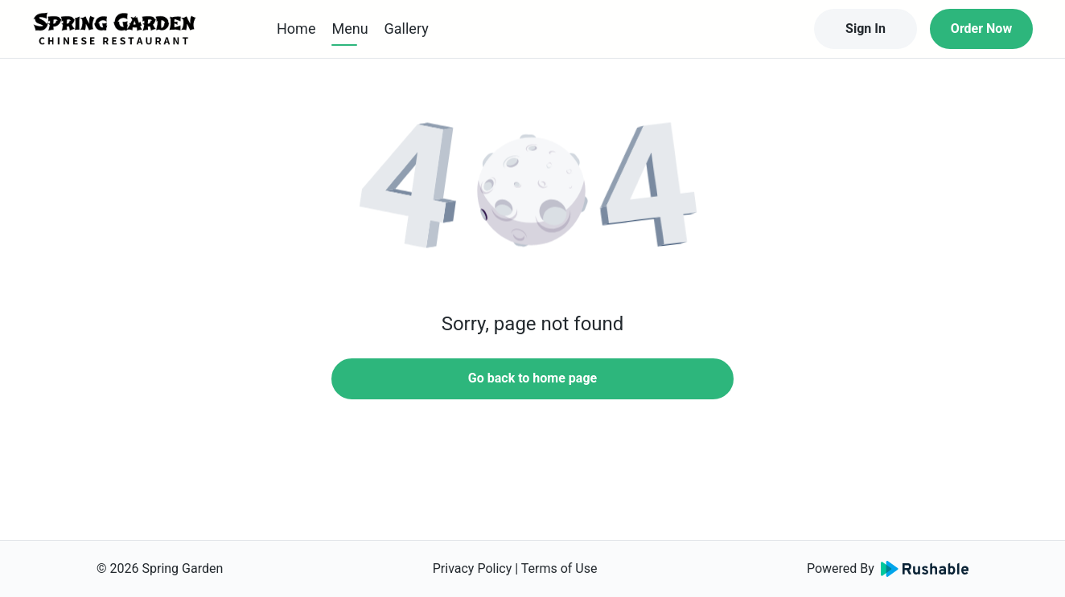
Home (296, 28)
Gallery (406, 28)
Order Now (981, 28)
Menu (349, 28)
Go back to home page (532, 378)
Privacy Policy (472, 568)
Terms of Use (559, 568)
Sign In (865, 28)
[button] (532, 192)
